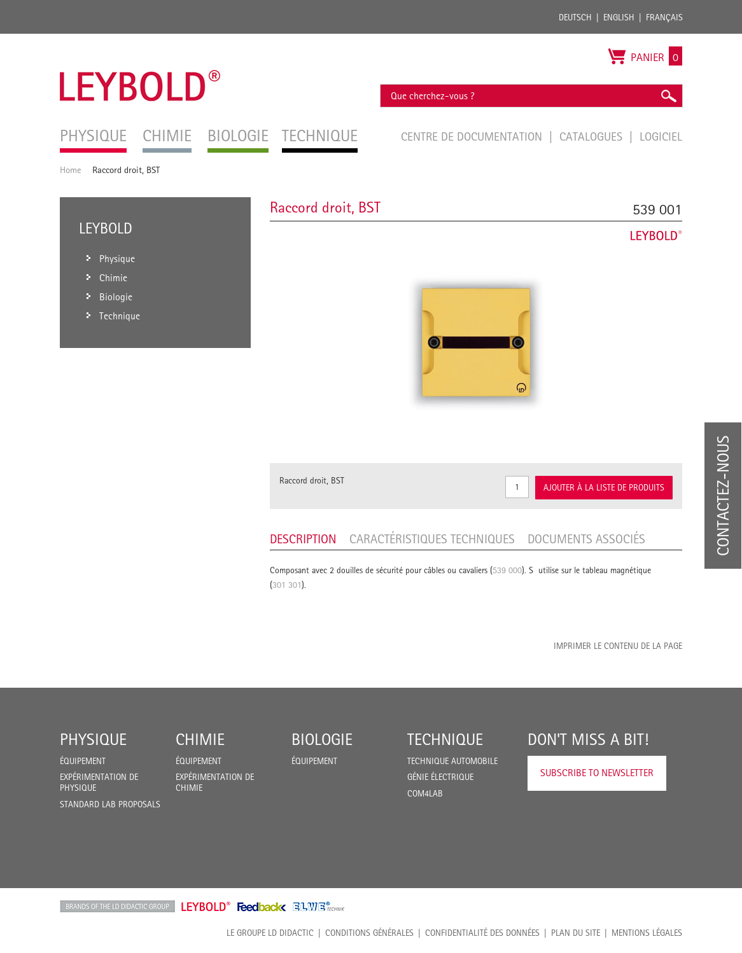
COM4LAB (425, 793)
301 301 (287, 585)
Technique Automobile (452, 761)
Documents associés (586, 538)
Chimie (200, 739)
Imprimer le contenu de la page (618, 646)
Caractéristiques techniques (432, 538)
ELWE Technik (319, 906)
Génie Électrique (440, 777)
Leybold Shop (206, 906)
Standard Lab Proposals (110, 804)
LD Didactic (117, 906)
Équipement (83, 761)
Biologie (322, 739)
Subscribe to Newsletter (597, 773)
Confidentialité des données (482, 933)
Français (664, 17)
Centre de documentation (473, 136)
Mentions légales (647, 933)
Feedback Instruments (261, 906)
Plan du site (575, 933)
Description (303, 538)
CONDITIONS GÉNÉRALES (369, 933)
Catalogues (592, 136)
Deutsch (575, 17)
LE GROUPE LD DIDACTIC (270, 933)
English (618, 17)
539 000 (507, 570)
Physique (93, 739)
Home (70, 169)
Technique (445, 739)
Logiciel (661, 136)
